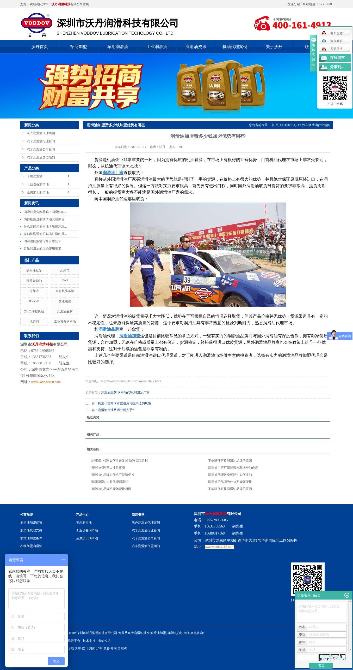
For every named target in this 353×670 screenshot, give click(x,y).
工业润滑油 (156, 46)
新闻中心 (290, 125)
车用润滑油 (117, 46)
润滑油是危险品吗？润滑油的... (45, 212)
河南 (92, 648)
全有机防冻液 (64, 291)
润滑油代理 (125, 392)
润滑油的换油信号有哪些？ (42, 241)
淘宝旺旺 (332, 41)
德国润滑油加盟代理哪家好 (109, 482)
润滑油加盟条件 (31, 538)
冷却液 (34, 291)
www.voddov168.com (46, 382)
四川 (85, 648)
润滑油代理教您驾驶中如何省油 (230, 475)
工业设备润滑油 (38, 184)
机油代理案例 (234, 46)
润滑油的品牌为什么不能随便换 (112, 475)
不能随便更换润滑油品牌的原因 (230, 461)
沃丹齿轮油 (34, 281)
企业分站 (293, 4)
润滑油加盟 (158, 633)
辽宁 (99, 648)
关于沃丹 (274, 46)
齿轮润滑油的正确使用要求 (42, 248)
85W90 (34, 301)
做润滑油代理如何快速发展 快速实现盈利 (119, 461)
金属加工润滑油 (38, 192)
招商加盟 (78, 46)
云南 (113, 648)
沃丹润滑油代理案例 (41, 133)
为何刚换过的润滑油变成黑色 (44, 219)
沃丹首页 (39, 46)
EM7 (65, 281)
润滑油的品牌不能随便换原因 (111, 489)
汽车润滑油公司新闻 (41, 149)
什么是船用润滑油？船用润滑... (45, 226)
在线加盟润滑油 (31, 546)
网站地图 (309, 4)
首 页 (275, 125)
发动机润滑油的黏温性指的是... (45, 234)
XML (329, 4)
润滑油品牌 (65, 311)
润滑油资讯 (195, 46)
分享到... (337, 67)
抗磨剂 (34, 321)
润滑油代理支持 (31, 530)
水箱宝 (65, 270)
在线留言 (337, 58)
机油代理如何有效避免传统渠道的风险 (124, 403)
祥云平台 (74, 641)
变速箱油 (65, 301)
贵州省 (122, 648)
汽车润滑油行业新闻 (41, 141)
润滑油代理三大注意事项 (108, 468)
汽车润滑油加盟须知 (41, 157)
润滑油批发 (34, 270)
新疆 (106, 648)
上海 (71, 648)
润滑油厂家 (142, 392)
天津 (78, 648)
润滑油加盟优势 (31, 522)
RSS (320, 4)
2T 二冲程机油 (34, 311)
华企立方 (104, 641)
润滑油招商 (174, 633)
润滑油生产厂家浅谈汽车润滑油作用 (233, 468)
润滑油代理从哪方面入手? (116, 410)
